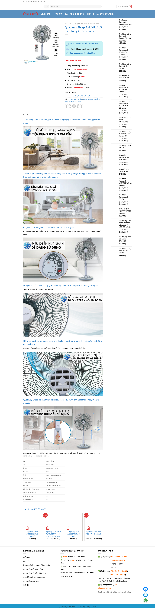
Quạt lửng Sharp (88, 99)
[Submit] (99, 7)
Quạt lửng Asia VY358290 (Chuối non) (73, 534)
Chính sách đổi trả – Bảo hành (34, 573)
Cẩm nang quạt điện (104, 14)
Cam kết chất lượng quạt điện (34, 577)
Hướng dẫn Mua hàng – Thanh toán (36, 565)
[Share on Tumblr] (81, 106)
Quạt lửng (79, 24)
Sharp (91, 96)
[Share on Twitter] (70, 106)
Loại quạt (46, 14)
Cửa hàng (69, 14)
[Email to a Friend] (74, 106)
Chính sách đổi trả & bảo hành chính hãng (114, 592)
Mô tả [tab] (25, 114)
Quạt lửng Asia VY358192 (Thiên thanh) (32, 534)
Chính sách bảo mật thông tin (34, 569)
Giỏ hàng (26, 557)
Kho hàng (80, 14)
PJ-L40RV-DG (72, 99)
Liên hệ (90, 14)
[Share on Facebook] (66, 106)
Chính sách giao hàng (31, 581)
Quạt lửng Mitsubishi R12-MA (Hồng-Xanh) (94, 533)
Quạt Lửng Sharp (92, 24)
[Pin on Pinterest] (77, 106)
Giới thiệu (26, 585)
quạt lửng (79, 99)
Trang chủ (69, 24)
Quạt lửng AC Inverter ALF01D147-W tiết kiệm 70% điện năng (53, 534)
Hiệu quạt (58, 14)
